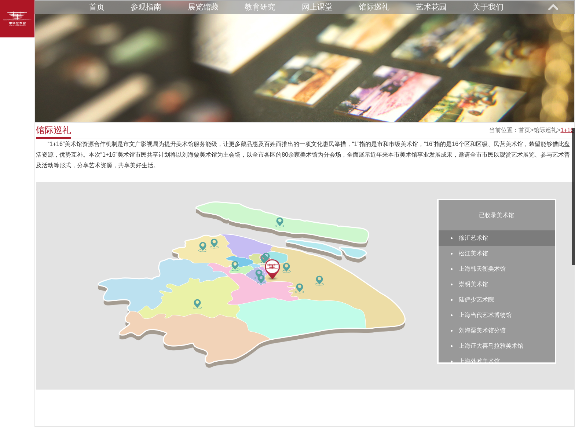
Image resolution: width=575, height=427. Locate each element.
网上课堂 (317, 7)
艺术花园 (431, 7)
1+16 (567, 130)
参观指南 (146, 7)
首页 (97, 7)
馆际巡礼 (374, 7)
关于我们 (488, 7)
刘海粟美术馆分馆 (482, 330)
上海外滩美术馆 (479, 361)
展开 (553, 7)
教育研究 (260, 7)
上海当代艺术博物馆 (485, 315)
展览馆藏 (203, 7)
